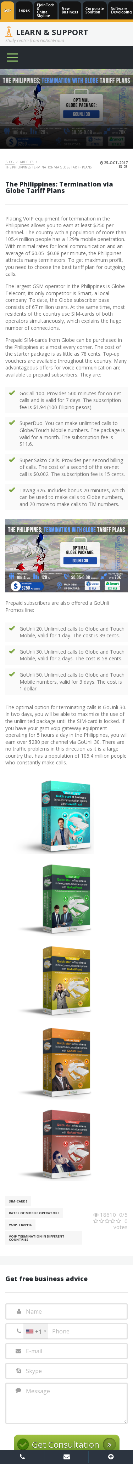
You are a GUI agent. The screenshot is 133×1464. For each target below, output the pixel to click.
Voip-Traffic (20, 1224)
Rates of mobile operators (34, 1213)
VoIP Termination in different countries (37, 1238)
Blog (10, 162)
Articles (27, 162)
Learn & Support (52, 32)
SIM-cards (18, 1201)
